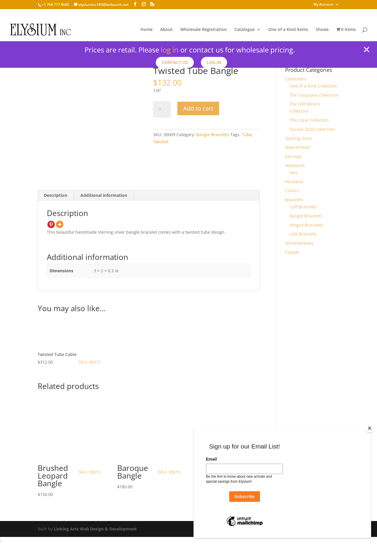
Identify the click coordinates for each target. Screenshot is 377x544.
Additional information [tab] (103, 195)
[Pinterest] (51, 224)
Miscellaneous (299, 243)
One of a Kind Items (288, 29)
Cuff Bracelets (303, 207)
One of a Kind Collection (313, 86)
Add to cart (198, 108)
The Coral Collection (309, 120)
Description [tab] (55, 195)
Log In (214, 62)
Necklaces (295, 165)
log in (169, 50)
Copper (292, 252)
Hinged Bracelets (306, 225)
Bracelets (294, 199)
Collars (292, 190)
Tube (247, 134)
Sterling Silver (298, 138)
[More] (59, 224)
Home (146, 29)
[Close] (369, 428)
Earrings (293, 156)
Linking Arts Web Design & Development (95, 529)
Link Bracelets (303, 234)
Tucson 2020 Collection (312, 129)
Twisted (160, 141)
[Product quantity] (162, 109)
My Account (323, 5)
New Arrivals (297, 147)
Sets (294, 172)
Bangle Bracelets (212, 134)
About (166, 29)
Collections (296, 79)
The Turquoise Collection (314, 95)
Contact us (175, 62)
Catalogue (244, 29)
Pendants (294, 181)
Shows (322, 29)
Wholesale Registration (203, 29)
